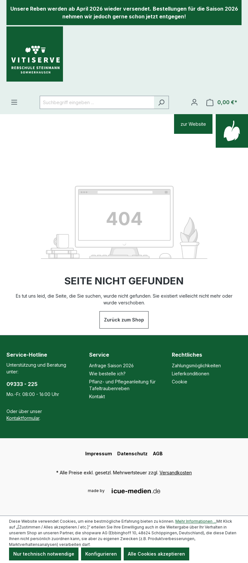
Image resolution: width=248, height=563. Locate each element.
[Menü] (14, 102)
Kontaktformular (22, 418)
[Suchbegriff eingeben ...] (97, 102)
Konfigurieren (101, 554)
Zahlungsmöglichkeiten (196, 365)
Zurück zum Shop (124, 319)
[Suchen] (161, 102)
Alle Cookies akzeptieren (156, 554)
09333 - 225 (21, 384)
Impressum (98, 453)
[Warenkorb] (222, 102)
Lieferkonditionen (190, 373)
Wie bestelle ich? (107, 373)
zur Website (193, 124)
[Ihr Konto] (194, 102)
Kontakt (97, 396)
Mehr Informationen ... (195, 521)
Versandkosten (176, 472)
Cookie (179, 381)
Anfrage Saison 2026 (111, 365)
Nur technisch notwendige (43, 554)
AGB (158, 453)
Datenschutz (132, 453)
